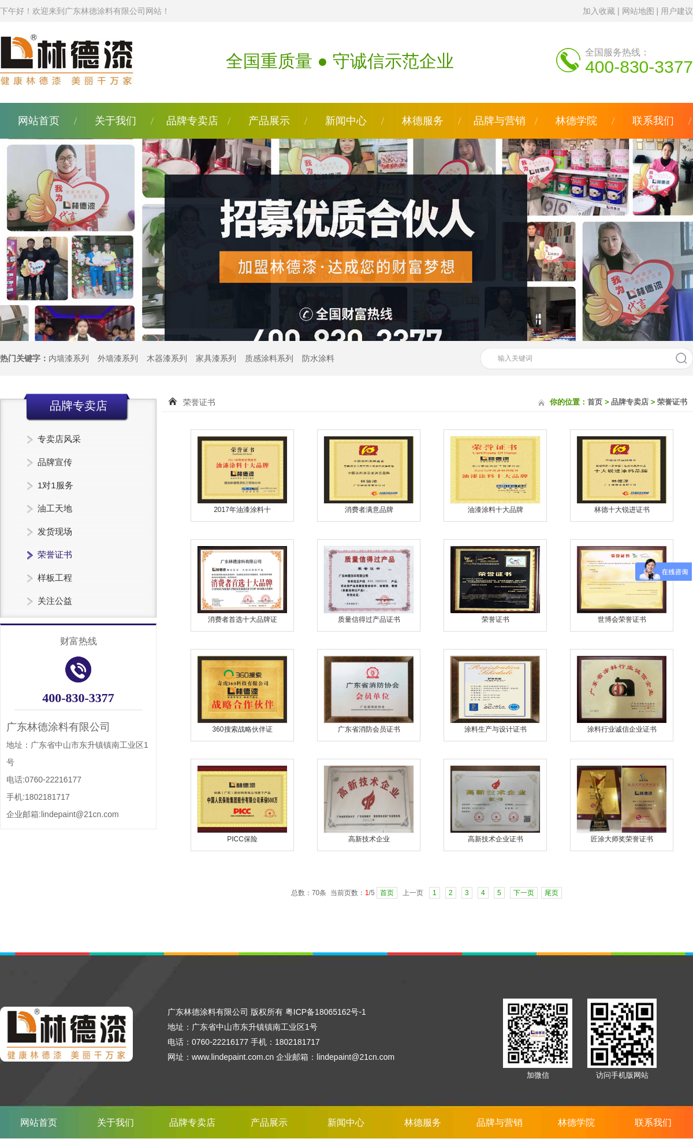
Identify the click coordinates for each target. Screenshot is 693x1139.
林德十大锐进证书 (622, 510)
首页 (594, 402)
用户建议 (677, 11)
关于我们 (115, 121)
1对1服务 (55, 485)
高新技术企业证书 (495, 839)
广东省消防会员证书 (369, 729)
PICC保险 (242, 839)
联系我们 (653, 121)
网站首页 (38, 121)
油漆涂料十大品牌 (495, 510)
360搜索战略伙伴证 (242, 729)
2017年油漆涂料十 (242, 510)
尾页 (551, 893)
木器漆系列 (167, 358)
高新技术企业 (369, 839)
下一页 (523, 893)
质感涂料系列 (269, 358)
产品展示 (269, 121)
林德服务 (423, 121)
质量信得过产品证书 (369, 619)
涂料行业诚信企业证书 (622, 729)
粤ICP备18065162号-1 (325, 1011)
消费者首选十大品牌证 (242, 619)
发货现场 (55, 531)
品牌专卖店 (192, 121)
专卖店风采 (59, 439)
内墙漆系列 (69, 358)
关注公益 (55, 601)
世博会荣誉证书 (622, 619)
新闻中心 (346, 121)
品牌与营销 (500, 121)
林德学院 (576, 121)
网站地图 (638, 11)
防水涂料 (318, 358)
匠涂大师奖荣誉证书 (622, 839)
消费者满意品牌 (369, 510)
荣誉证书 (55, 554)
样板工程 (55, 578)
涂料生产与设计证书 (495, 729)
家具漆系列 (216, 358)
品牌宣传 (55, 462)
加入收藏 (599, 11)
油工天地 (55, 508)
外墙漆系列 (118, 358)
